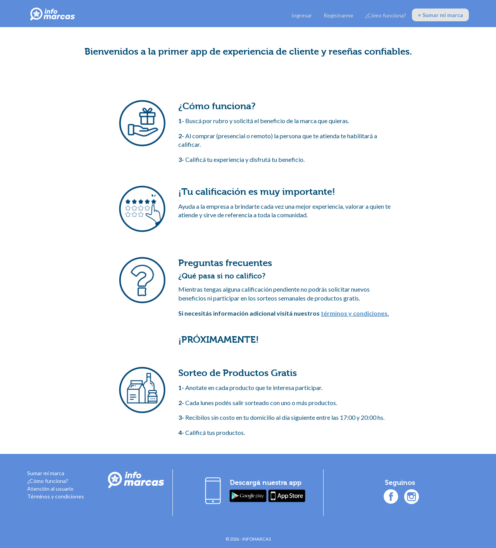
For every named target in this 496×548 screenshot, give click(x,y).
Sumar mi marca (45, 473)
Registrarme (338, 15)
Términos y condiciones (55, 496)
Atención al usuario (50, 488)
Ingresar (301, 15)
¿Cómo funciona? (385, 15)
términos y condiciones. (355, 313)
